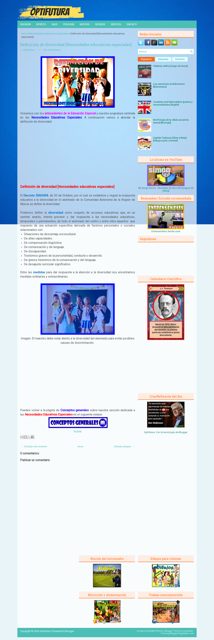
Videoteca (116, 24)
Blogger (183, 432)
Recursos (100, 24)
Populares (146, 59)
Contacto (131, 24)
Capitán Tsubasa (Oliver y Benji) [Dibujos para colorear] (170, 139)
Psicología (68, 24)
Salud (55, 24)
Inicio (24, 33)
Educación (25, 24)
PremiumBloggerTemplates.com (177, 633)
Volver (77, 431)
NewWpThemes (155, 631)
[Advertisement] (77, 154)
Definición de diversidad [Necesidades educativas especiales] (76, 44)
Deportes (41, 24)
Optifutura (28, 50)
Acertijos (85, 24)
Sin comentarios (52, 50)
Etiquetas (163, 59)
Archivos (180, 59)
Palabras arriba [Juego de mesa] (170, 66)
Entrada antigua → (124, 446)
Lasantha (188, 631)
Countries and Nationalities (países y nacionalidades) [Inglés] (172, 103)
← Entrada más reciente (34, 446)
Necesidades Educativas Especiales (48, 33)
